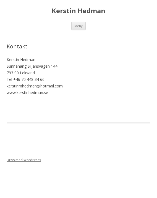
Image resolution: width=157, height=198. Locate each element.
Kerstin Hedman (78, 11)
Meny (78, 26)
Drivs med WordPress (24, 160)
